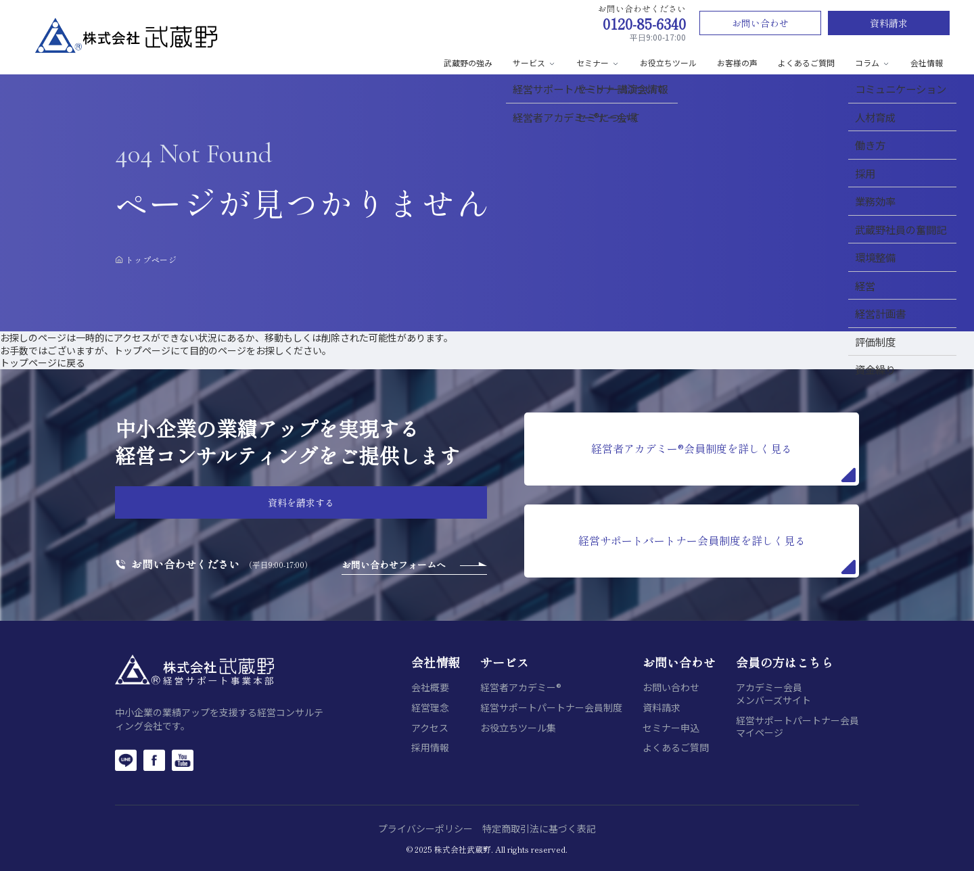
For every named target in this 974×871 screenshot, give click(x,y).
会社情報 (926, 62)
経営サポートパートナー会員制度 (551, 707)
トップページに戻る (42, 362)
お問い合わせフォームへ (394, 564)
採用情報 (430, 747)
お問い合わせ (760, 23)
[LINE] (126, 760)
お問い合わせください (185, 564)
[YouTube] (182, 760)
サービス (534, 62)
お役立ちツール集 (518, 728)
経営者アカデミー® (520, 687)
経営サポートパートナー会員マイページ (797, 726)
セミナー (598, 62)
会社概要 (430, 687)
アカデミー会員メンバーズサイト (773, 693)
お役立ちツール (668, 62)
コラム (872, 62)
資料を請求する (301, 502)
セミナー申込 (671, 728)
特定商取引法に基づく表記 (539, 828)
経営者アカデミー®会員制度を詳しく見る (723, 461)
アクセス (429, 728)
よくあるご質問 (806, 62)
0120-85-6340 (644, 23)
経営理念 (430, 707)
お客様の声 (737, 62)
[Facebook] (154, 760)
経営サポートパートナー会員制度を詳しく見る (717, 553)
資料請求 (889, 23)
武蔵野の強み (468, 62)
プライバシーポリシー (425, 828)
